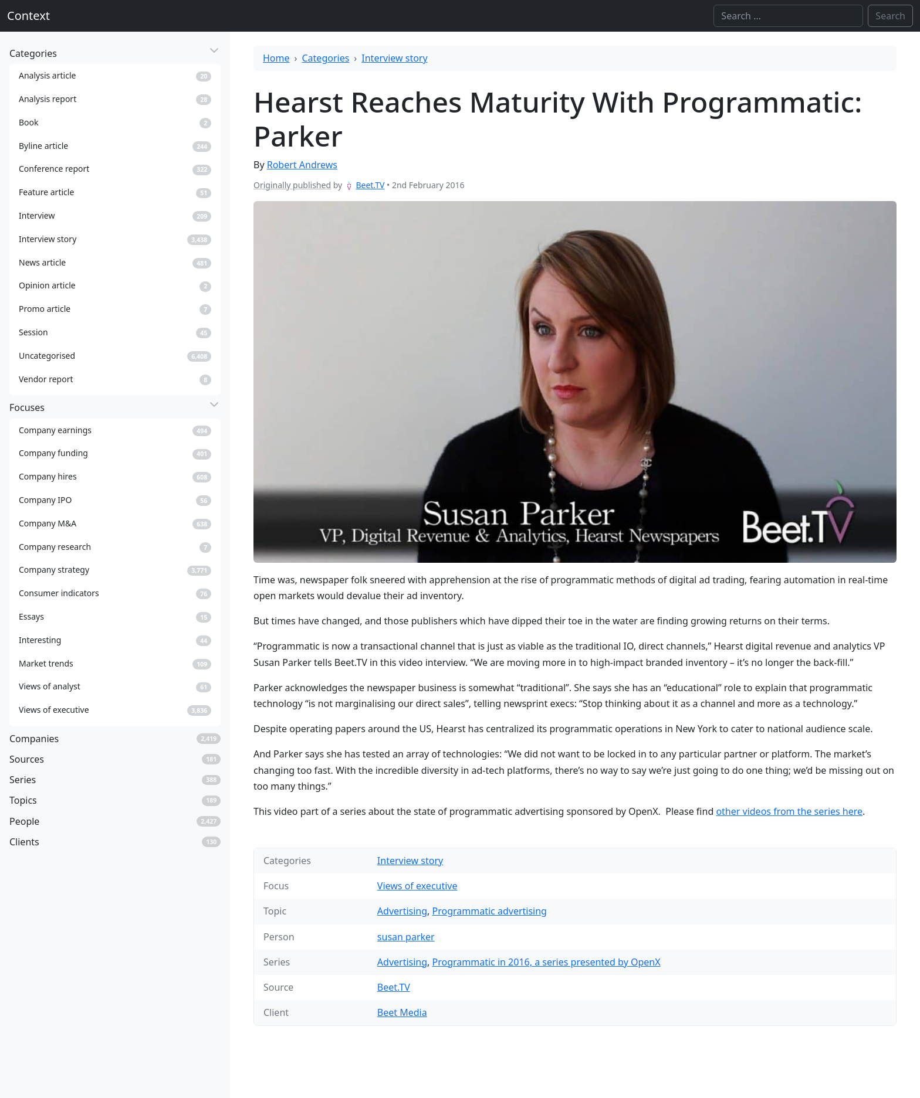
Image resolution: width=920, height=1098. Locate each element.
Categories (326, 58)
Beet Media (402, 1012)
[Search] (788, 16)
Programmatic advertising (489, 911)
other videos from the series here (789, 811)
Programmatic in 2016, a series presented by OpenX (546, 962)
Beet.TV (370, 185)
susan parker (406, 936)
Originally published (292, 185)
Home (276, 58)
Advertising (402, 911)
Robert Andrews (302, 164)
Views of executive (417, 885)
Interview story (394, 58)
